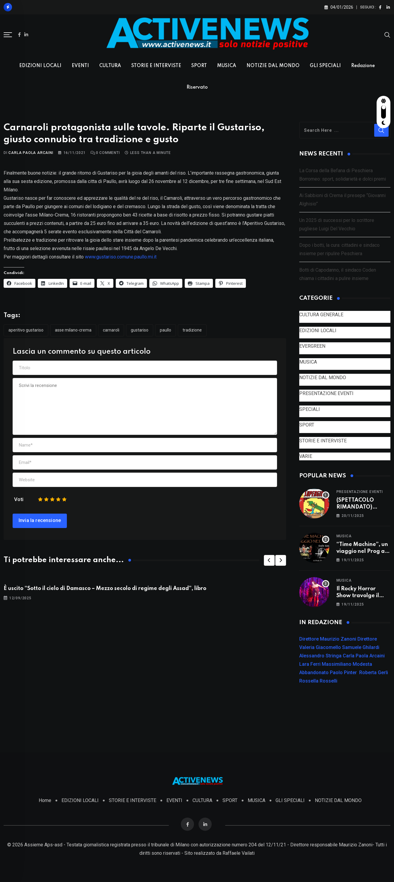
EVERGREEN (312, 346)
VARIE (305, 456)
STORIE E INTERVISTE (156, 65)
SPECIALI (309, 409)
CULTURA (110, 65)
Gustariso (139, 330)
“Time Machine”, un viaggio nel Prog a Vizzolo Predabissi (362, 551)
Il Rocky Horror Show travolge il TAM (357, 595)
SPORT (199, 65)
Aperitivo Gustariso (25, 330)
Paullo (165, 330)
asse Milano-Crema (73, 330)
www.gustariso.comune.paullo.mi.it (121, 257)
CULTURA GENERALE (321, 315)
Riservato (197, 87)
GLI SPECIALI (325, 65)
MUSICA (226, 65)
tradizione (192, 330)
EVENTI (80, 65)
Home (45, 801)
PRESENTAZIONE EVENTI (326, 394)
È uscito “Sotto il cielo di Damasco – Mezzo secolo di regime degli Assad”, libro (105, 588)
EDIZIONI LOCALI (40, 65)
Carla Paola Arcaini (30, 153)
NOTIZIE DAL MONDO (273, 65)
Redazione (363, 65)
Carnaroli (111, 330)
